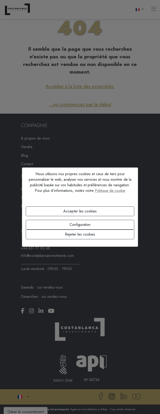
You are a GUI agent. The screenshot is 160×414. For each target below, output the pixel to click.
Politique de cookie (110, 190)
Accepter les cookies (80, 211)
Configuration (80, 224)
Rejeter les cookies (80, 234)
